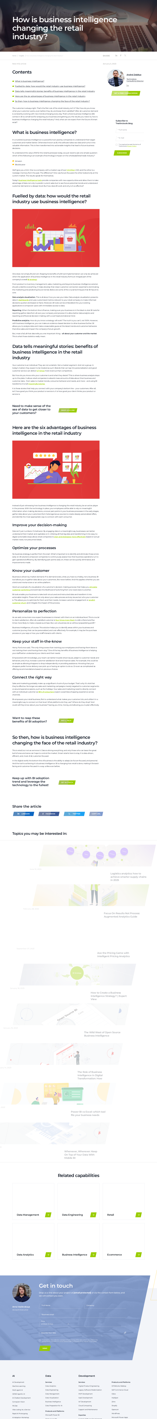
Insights (21, 56)
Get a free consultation (126, 93)
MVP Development (85, 1219)
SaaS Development (85, 1223)
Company (115, 1294)
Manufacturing (50, 1301)
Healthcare (49, 1294)
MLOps (14, 1231)
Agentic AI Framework (86, 1301)
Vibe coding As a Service (21, 1235)
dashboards (23, 300)
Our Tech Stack (84, 1294)
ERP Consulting (18, 1316)
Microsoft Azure (117, 1247)
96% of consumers (46, 692)
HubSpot (115, 1223)
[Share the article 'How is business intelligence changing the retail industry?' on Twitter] (126, 55)
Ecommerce (49, 1321)
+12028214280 (66, 1400)
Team (114, 1313)
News (114, 1298)
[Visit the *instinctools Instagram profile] (118, 1402)
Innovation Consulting (20, 1290)
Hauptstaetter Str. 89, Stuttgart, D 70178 (29, 1402)
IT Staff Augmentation (86, 1326)
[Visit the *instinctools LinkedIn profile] (111, 1402)
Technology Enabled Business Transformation (23, 1303)
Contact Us (36, 1406)
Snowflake (49, 1252)
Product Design (18, 1308)
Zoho (113, 1227)
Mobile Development (86, 1256)
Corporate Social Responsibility (89, 1317)
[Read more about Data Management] (33, 1027)
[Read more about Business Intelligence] (79, 1067)
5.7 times (40, 371)
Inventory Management (54, 1366)
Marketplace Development (55, 1358)
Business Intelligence (53, 1227)
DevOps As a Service (86, 1260)
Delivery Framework (85, 1297)
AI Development (18, 1208)
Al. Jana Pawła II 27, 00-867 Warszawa (28, 1404)
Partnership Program (86, 1313)
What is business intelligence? (29, 81)
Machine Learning (18, 1212)
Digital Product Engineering (88, 1211)
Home (14, 56)
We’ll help (67, 720)
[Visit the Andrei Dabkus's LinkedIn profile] (128, 85)
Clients (116, 1322)
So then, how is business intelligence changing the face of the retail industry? (52, 101)
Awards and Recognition (121, 1305)
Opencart (115, 1235)
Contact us (118, 1335)
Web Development (85, 1252)
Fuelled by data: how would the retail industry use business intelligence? (50, 86)
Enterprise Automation (86, 1248)
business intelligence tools (30, 180)
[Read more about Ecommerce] (124, 1067)
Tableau (48, 1256)
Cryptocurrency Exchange (54, 1350)
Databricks (49, 1248)
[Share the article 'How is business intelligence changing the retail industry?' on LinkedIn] (116, 55)
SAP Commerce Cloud (120, 1215)
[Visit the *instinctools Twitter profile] (121, 1402)
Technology (49, 1313)
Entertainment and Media (54, 1325)
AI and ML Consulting (20, 1298)
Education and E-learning (54, 1329)
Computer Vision (18, 1227)
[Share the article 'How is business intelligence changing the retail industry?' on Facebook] (121, 55)
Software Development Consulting (25, 1294)
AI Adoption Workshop (20, 1243)
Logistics (48, 1309)
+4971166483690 (60, 1402)
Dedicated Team (84, 1330)
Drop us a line (68, 409)
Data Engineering (51, 1215)
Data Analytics (50, 1211)
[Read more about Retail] (124, 1027)
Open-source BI (51, 1244)
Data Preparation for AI (53, 1231)
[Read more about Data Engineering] (79, 1027)
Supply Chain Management (55, 1362)
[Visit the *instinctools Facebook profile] (114, 1402)
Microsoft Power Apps (120, 1243)
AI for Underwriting (52, 1370)
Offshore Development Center (89, 1338)
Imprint (29, 1406)
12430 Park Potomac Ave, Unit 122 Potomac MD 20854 (34, 1400)
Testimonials (116, 1301)
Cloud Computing (85, 1231)
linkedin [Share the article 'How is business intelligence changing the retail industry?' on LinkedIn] (26, 814)
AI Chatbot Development (21, 1223)
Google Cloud (117, 1255)
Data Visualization (52, 1223)
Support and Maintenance (87, 1235)
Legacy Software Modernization (90, 1215)
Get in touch (67, 782)
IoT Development (84, 1227)
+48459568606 (57, 1404)
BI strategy (32, 280)
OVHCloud (115, 1259)
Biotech (48, 1333)
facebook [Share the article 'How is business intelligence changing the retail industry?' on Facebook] (52, 814)
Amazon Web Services (120, 1251)
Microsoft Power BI (52, 1240)
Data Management (52, 1219)
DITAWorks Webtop (119, 1211)
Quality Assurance (85, 1264)
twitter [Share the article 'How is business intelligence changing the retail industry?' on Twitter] (80, 814)
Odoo (114, 1219)
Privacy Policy (131, 146)
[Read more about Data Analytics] (33, 1067)
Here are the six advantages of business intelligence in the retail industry (50, 96)
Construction (50, 1305)
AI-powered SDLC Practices (88, 1305)
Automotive (49, 1317)
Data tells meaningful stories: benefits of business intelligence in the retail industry (55, 91)
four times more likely (65, 620)
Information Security (86, 1309)
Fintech (48, 1298)
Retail (47, 1337)
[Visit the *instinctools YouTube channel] (125, 1402)
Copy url (101, 814)
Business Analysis (84, 1268)
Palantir (48, 1260)
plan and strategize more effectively (69, 537)
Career (114, 1309)
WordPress (116, 1239)
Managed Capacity (85, 1334)
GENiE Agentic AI (18, 1219)
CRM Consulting (18, 1312)
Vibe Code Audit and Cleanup (23, 1247)
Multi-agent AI (17, 1216)
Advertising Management (54, 1354)
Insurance (48, 1341)
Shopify (114, 1231)
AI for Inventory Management (56, 1374)
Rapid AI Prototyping (20, 1239)
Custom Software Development (90, 1244)
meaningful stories (36, 384)
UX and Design (83, 1272)
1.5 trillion (70, 170)
